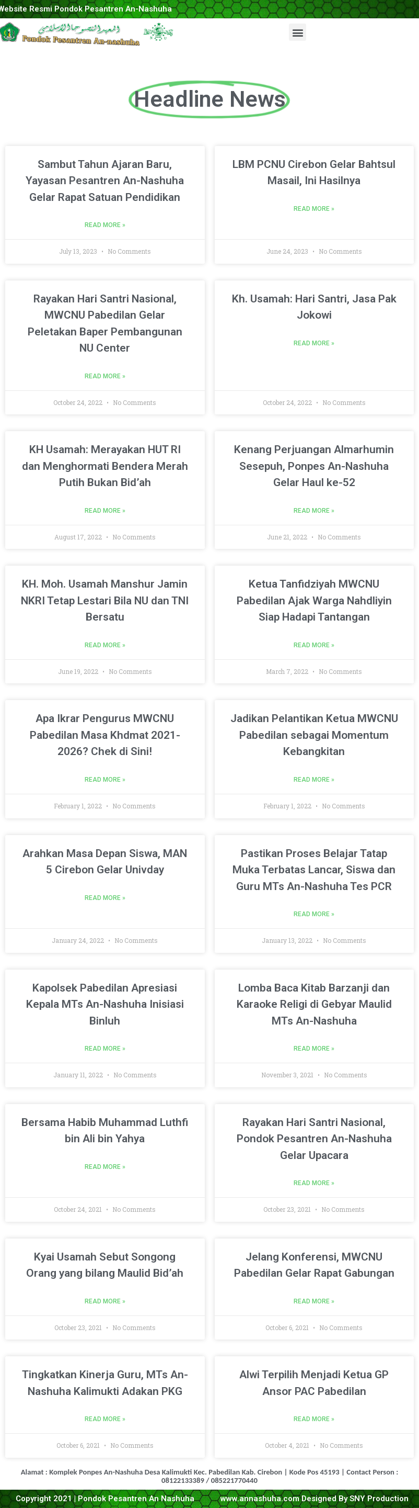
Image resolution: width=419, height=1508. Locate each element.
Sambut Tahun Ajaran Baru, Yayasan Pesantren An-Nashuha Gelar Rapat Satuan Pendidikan (105, 181)
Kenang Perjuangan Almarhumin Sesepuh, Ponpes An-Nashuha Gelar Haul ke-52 (314, 466)
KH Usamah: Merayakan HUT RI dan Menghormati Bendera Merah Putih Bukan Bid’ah (105, 466)
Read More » (105, 225)
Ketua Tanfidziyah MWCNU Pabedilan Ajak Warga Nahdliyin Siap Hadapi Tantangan (314, 600)
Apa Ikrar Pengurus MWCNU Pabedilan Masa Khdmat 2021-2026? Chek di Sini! (105, 735)
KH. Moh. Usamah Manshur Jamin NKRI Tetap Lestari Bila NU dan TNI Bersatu (105, 600)
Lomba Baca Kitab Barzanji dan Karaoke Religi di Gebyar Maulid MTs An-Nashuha (314, 1004)
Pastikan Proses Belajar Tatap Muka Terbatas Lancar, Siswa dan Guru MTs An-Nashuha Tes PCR (313, 870)
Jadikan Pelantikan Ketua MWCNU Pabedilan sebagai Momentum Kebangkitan (314, 735)
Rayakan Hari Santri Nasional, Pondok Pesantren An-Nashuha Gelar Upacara (314, 1139)
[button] (297, 32)
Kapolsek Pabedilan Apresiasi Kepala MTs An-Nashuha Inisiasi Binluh (105, 1004)
